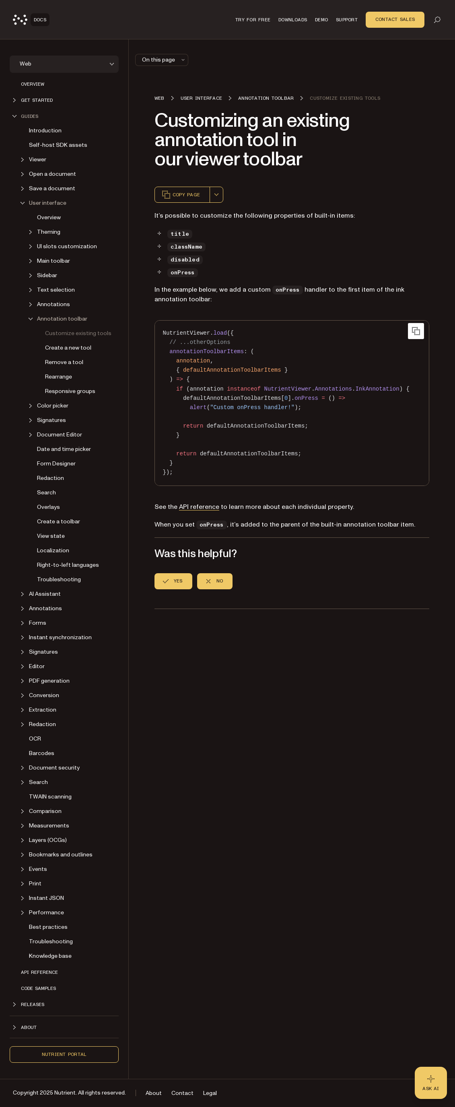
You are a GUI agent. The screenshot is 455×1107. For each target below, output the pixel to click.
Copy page (180, 195)
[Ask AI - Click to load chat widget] (431, 1083)
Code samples (38, 988)
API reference (39, 972)
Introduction (45, 130)
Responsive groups (70, 391)
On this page (164, 60)
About (154, 1093)
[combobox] (216, 195)
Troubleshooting (59, 579)
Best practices (48, 927)
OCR (35, 739)
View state (51, 536)
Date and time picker (64, 449)
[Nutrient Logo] (31, 19)
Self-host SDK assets (58, 145)
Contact (182, 1093)
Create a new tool (68, 348)
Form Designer (56, 463)
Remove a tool (64, 362)
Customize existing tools (78, 333)
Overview (32, 84)
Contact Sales (395, 19)
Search (46, 492)
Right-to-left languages (68, 565)
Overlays (48, 507)
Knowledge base (50, 956)
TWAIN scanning (50, 796)
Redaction (50, 478)
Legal (210, 1093)
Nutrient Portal (64, 1054)
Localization (53, 550)
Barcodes (41, 753)
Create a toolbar (58, 521)
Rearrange (58, 377)
